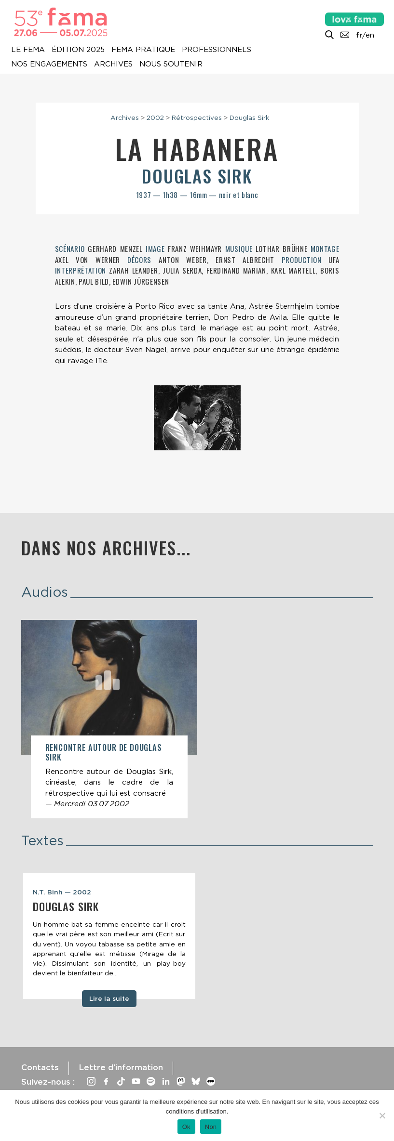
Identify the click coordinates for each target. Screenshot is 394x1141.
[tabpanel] (109, 936)
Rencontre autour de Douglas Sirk (103, 752)
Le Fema (28, 49)
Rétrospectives (197, 117)
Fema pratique (143, 49)
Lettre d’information (121, 1067)
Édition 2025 (78, 49)
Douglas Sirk (249, 117)
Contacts (40, 1067)
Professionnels (216, 49)
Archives (113, 64)
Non (211, 1126)
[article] (109, 719)
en (370, 35)
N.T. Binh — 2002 (62, 892)
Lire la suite (109, 998)
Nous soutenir (171, 64)
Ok (186, 1126)
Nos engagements (49, 64)
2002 (155, 117)
